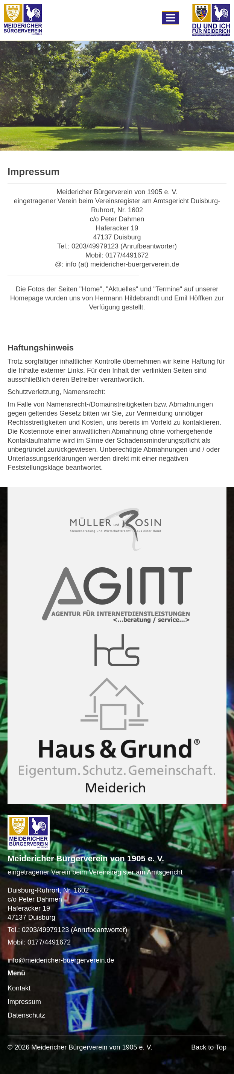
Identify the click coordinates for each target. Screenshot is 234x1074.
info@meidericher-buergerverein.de (61, 960)
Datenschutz (26, 1015)
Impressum (24, 1001)
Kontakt (19, 988)
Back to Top (208, 1047)
